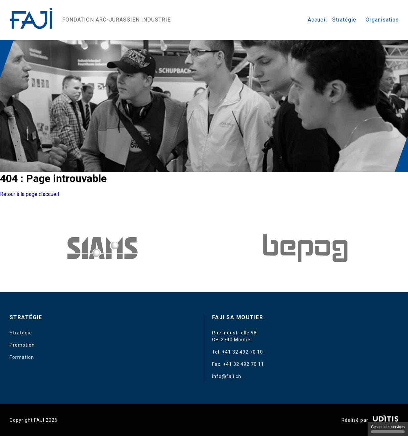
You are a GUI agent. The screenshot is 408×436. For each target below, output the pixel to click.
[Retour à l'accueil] (32, 20)
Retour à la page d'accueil (29, 194)
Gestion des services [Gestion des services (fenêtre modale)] (388, 429)
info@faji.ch (226, 376)
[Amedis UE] (103, 248)
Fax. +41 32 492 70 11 (238, 364)
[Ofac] (305, 248)
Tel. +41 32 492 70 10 (237, 352)
